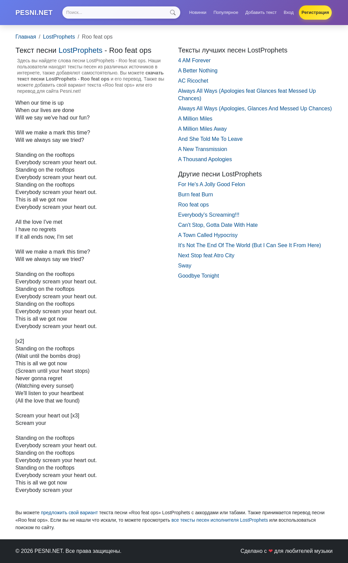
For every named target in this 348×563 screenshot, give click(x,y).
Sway (184, 265)
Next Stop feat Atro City (206, 255)
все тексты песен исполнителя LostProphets (219, 520)
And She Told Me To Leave (210, 139)
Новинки (197, 12)
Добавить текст (261, 12)
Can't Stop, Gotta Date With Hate (218, 225)
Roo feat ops (193, 205)
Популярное (225, 12)
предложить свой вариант (69, 512)
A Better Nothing (198, 70)
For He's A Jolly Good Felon (211, 184)
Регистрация (315, 12)
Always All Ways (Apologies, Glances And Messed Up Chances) (255, 108)
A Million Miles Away (202, 129)
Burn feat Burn (195, 194)
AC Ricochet (193, 81)
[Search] (121, 12)
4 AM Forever (194, 60)
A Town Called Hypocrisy (208, 235)
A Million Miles (195, 119)
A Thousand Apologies (205, 159)
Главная (26, 37)
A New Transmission (202, 149)
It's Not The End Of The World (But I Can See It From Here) (249, 245)
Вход (288, 12)
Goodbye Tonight (198, 276)
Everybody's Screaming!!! (209, 215)
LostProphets (59, 37)
